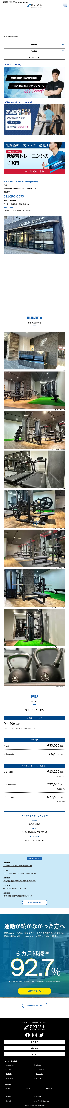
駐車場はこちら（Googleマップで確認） (17, 210)
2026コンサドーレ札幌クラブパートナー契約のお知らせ (19, 873)
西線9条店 (49, 1089)
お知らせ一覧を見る (35, 902)
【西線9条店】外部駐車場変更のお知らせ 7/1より (17, 896)
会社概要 (8, 1097)
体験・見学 (34, 1042)
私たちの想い (10, 1065)
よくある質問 (40, 1069)
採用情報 (8, 1101)
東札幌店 (28, 1089)
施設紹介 (34, 45)
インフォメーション (33, 57)
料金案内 (34, 51)
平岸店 (8, 1089)
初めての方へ (34, 1054)
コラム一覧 (39, 1074)
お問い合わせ (34, 1048)
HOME (4, 36)
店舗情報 (8, 1074)
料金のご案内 (10, 1078)
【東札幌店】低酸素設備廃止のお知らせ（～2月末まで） (19, 881)
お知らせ (38, 1065)
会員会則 (38, 1097)
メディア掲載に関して (42, 1101)
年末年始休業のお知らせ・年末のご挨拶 (14, 888)
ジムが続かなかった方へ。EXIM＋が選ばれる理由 (17, 866)
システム (8, 1069)
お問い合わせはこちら (34, 1005)
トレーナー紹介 (40, 1078)
